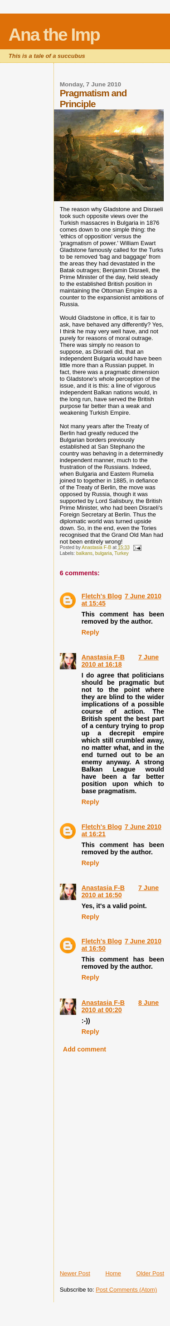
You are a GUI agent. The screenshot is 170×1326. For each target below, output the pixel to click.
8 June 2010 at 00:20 (120, 1006)
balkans (84, 553)
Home (113, 1273)
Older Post (150, 1273)
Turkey (121, 553)
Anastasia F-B (103, 657)
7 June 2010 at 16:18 (120, 661)
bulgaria (103, 553)
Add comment (84, 1049)
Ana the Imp (54, 34)
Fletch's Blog (102, 596)
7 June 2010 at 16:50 (120, 891)
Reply (90, 632)
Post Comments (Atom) (126, 1289)
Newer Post (75, 1273)
